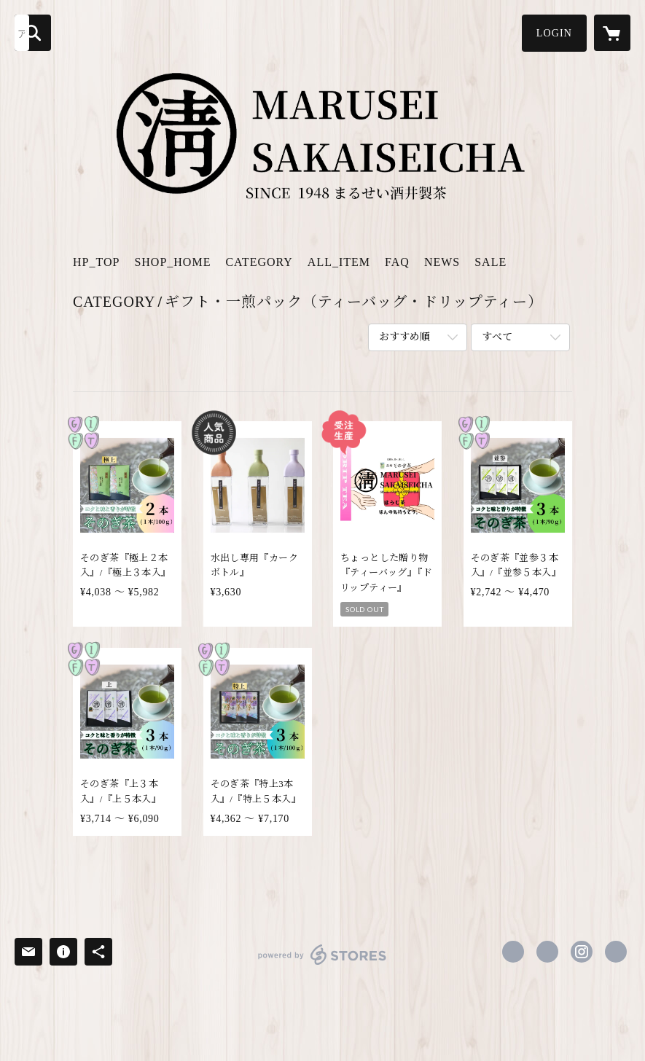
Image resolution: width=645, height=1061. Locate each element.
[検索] (33, 33)
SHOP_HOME (172, 262)
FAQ (397, 262)
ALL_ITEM (339, 262)
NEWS (442, 262)
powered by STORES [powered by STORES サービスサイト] (322, 964)
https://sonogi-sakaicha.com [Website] (616, 952)
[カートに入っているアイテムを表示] (612, 33)
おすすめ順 (404, 337)
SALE (490, 262)
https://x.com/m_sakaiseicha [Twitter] (547, 952)
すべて (497, 337)
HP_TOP (96, 262)
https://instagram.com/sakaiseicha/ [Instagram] (582, 952)
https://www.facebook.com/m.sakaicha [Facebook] (513, 952)
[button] (554, 33)
